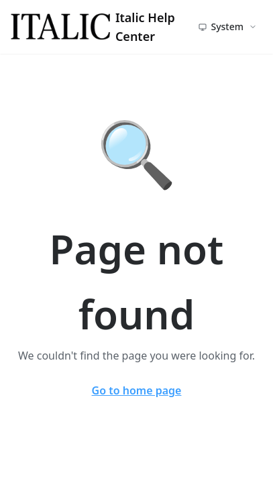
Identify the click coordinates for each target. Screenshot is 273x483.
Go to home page (137, 390)
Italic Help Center (93, 26)
